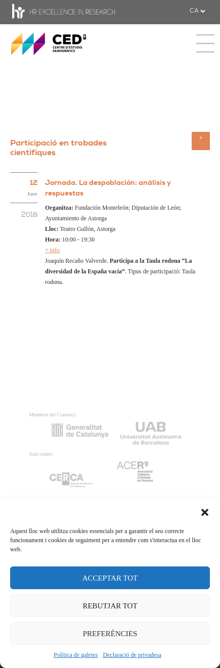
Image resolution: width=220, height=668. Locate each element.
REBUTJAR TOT (109, 606)
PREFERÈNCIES (110, 634)
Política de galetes (76, 654)
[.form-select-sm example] (197, 11)
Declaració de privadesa (132, 654)
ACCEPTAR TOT (110, 578)
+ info (52, 250)
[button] (205, 511)
